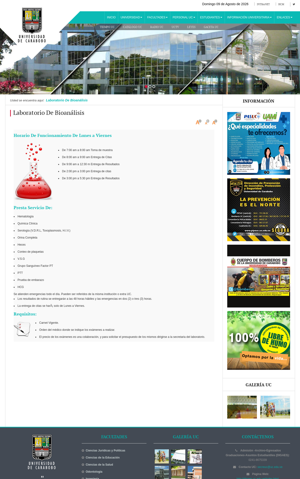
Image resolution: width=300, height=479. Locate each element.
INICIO (111, 17)
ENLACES (284, 17)
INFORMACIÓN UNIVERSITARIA (249, 17)
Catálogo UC (132, 27)
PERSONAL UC (184, 17)
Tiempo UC (107, 27)
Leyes (191, 27)
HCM (281, 4)
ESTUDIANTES (211, 17)
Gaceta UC (211, 27)
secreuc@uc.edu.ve (270, 467)
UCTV (175, 27)
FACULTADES (157, 17)
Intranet (263, 4)
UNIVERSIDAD (131, 17)
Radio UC (156, 27)
